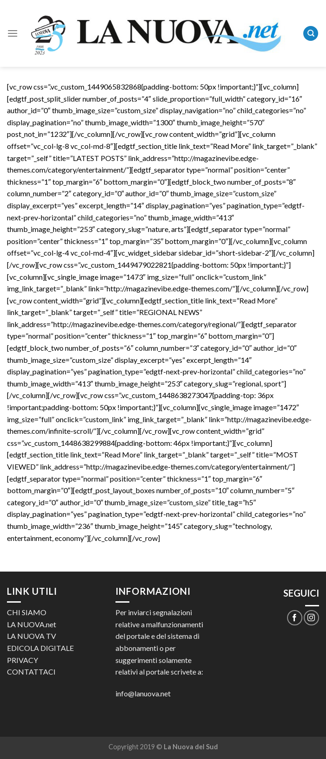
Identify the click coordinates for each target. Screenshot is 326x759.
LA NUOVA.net (31, 624)
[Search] (310, 33)
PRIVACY (22, 660)
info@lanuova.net (143, 693)
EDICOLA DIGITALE (40, 647)
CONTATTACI (31, 671)
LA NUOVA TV (31, 635)
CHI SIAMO (26, 612)
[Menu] (12, 33)
